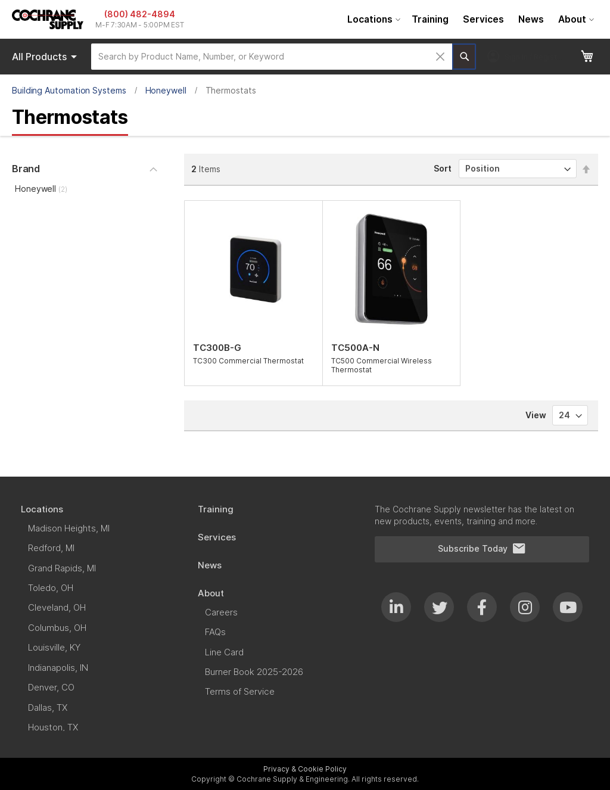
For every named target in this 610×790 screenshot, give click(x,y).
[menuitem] (372, 19)
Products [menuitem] (46, 56)
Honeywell (165, 90)
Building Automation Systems (69, 90)
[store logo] (47, 19)
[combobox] (272, 56)
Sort (443, 168)
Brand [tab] (26, 169)
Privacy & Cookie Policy (305, 768)
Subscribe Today (482, 548)
